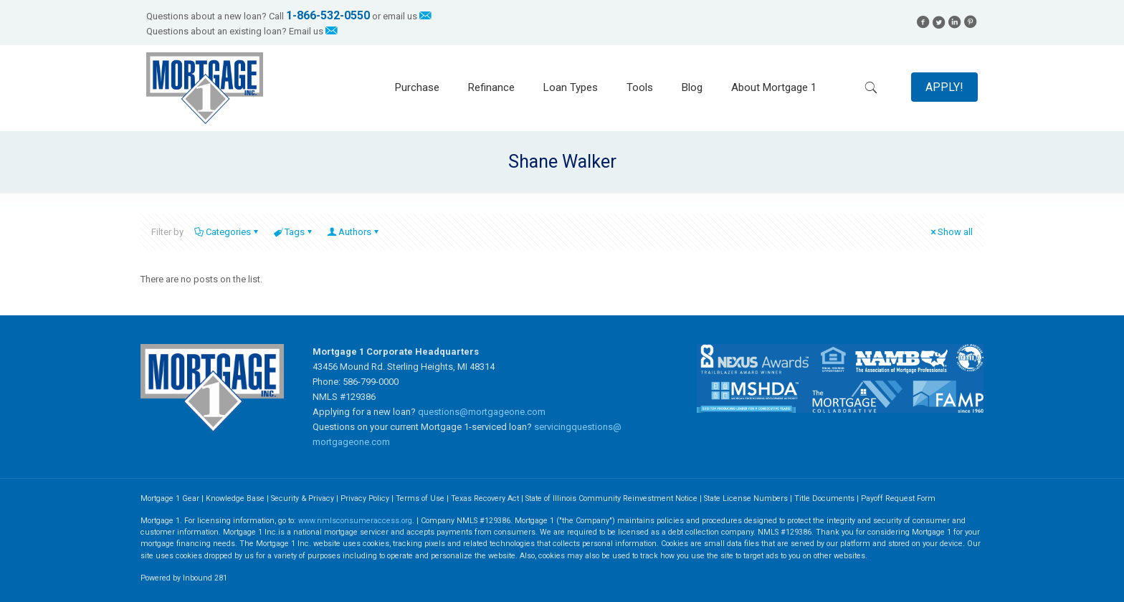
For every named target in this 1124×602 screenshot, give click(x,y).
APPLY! (944, 87)
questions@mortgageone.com (482, 411)
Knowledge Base (235, 498)
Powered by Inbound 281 (183, 578)
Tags (293, 231)
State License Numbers (746, 498)
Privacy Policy (364, 498)
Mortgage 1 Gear (169, 498)
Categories (227, 231)
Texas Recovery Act (485, 498)
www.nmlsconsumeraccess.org (355, 520)
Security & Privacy (302, 498)
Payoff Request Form (898, 498)
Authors (354, 231)
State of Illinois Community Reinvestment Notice (612, 498)
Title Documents (824, 498)
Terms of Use (420, 498)
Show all (950, 231)
